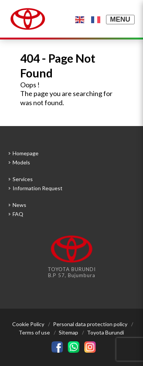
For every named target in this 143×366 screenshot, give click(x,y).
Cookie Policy (28, 324)
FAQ (18, 214)
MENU (120, 19)
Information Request (38, 188)
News (19, 205)
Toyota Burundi (105, 332)
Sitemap (68, 332)
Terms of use (34, 332)
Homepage (26, 153)
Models (21, 162)
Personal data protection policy (90, 324)
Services (23, 179)
